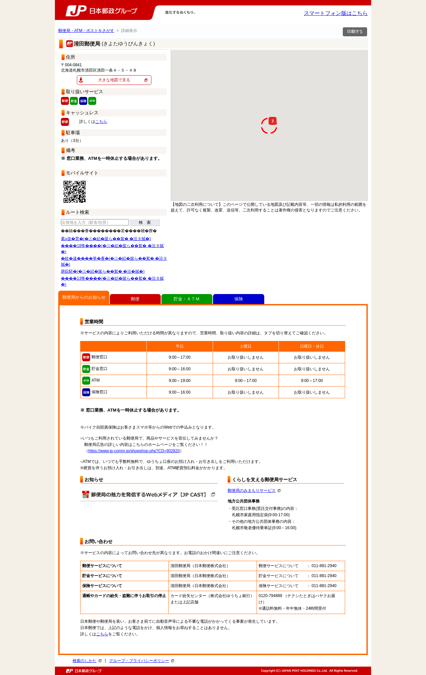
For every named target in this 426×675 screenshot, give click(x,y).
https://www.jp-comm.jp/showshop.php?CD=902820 (134, 451)
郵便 (135, 298)
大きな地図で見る (114, 80)
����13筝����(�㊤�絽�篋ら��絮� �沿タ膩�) (112, 281)
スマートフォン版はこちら (336, 13)
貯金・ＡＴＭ (187, 298)
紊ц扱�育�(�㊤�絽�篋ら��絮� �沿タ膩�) (106, 238)
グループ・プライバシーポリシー (141, 660)
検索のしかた (87, 660)
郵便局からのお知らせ (84, 297)
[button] (320, 98)
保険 (238, 298)
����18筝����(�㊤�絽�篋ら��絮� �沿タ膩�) (112, 248)
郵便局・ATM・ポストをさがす (86, 30)
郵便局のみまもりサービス (254, 490)
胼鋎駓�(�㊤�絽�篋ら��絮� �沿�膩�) (102, 271)
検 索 (145, 222)
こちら (101, 121)
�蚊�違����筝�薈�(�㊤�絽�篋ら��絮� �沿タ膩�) (114, 261)
